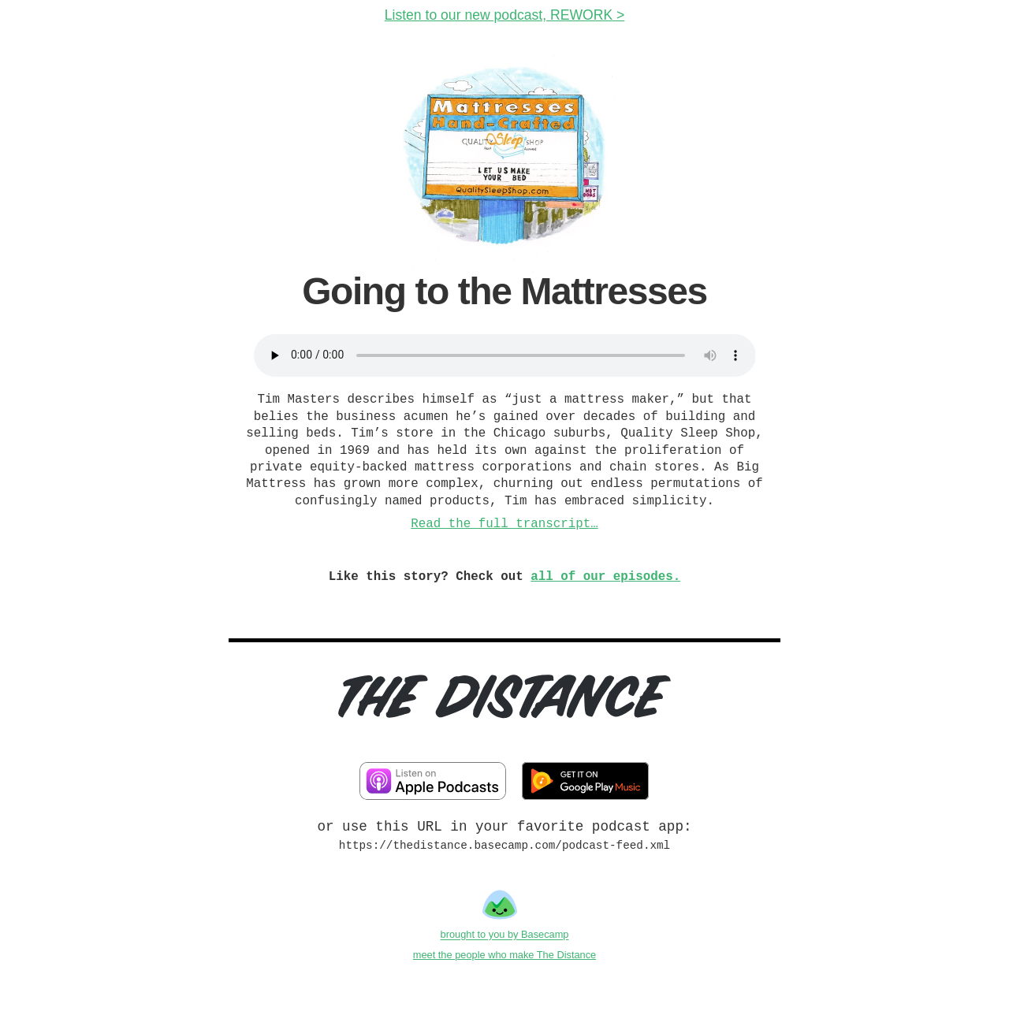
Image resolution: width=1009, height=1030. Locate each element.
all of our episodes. (605, 577)
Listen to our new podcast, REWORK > (505, 15)
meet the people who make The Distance (504, 955)
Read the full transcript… (504, 524)
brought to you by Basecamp (505, 935)
